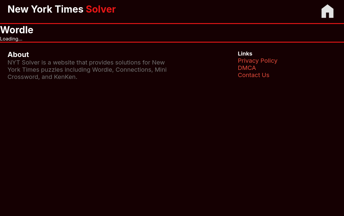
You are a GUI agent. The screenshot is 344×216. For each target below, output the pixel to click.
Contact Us (253, 75)
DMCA (247, 67)
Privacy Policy (257, 60)
